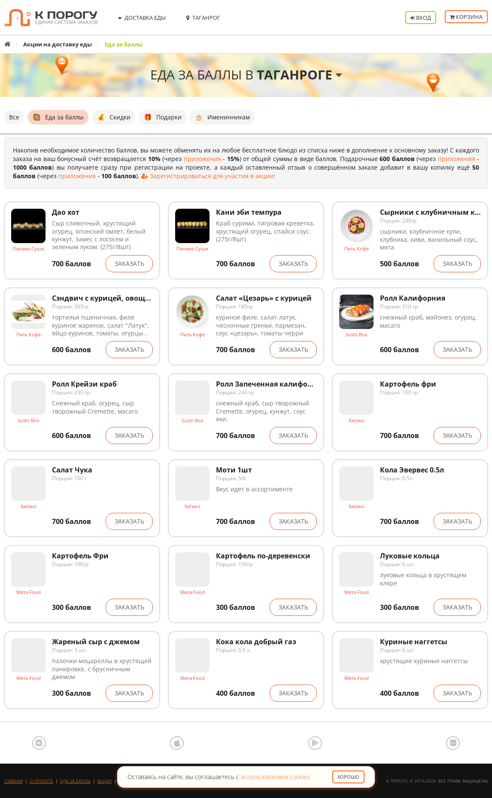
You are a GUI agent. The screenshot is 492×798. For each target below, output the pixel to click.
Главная (13, 781)
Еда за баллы (75, 781)
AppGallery (453, 743)
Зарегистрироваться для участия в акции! (208, 176)
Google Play (315, 743)
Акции (104, 781)
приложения (202, 159)
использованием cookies (275, 777)
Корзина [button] (466, 17)
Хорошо (348, 777)
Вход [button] (420, 17)
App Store (177, 743)
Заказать (129, 263)
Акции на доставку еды (57, 44)
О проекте (41, 781)
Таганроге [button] (299, 74)
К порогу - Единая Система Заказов (50, 17)
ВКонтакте (39, 743)
